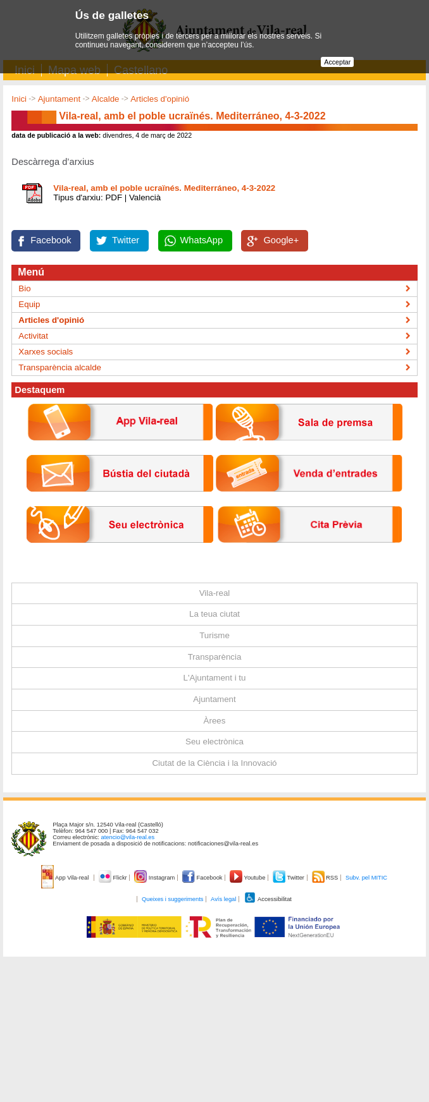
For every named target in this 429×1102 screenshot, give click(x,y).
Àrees (215, 720)
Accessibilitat (268, 899)
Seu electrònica (214, 741)
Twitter (125, 240)
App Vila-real (65, 878)
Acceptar (337, 62)
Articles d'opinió (159, 99)
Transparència (215, 657)
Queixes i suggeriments (172, 899)
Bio (24, 288)
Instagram (155, 878)
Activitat (33, 336)
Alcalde (106, 99)
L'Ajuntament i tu (214, 677)
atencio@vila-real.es (128, 837)
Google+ (281, 240)
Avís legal (223, 899)
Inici (19, 99)
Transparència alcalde (59, 367)
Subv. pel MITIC (366, 878)
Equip (29, 304)
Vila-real (214, 593)
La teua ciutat (214, 614)
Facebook (50, 240)
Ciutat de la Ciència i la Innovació (214, 763)
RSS (326, 878)
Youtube (248, 878)
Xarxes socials (45, 351)
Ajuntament (59, 99)
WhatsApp (201, 240)
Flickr (113, 878)
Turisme (214, 635)
